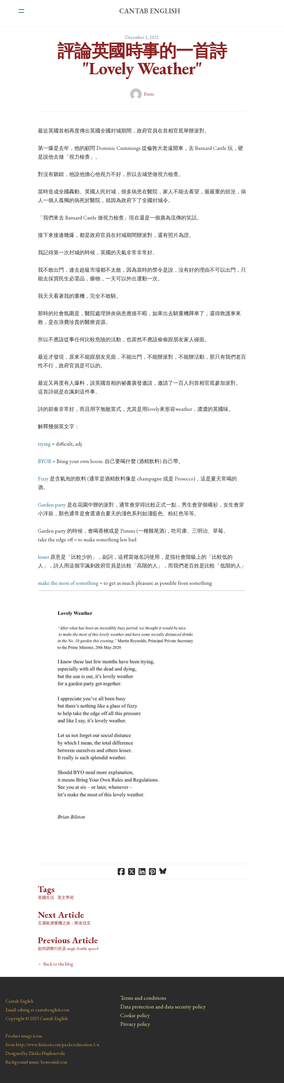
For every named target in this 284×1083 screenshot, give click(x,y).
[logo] (149, 11)
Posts (149, 94)
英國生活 (46, 897)
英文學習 (66, 897)
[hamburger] (21, 11)
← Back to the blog (55, 964)
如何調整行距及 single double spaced (68, 948)
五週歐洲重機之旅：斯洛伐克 (64, 923)
